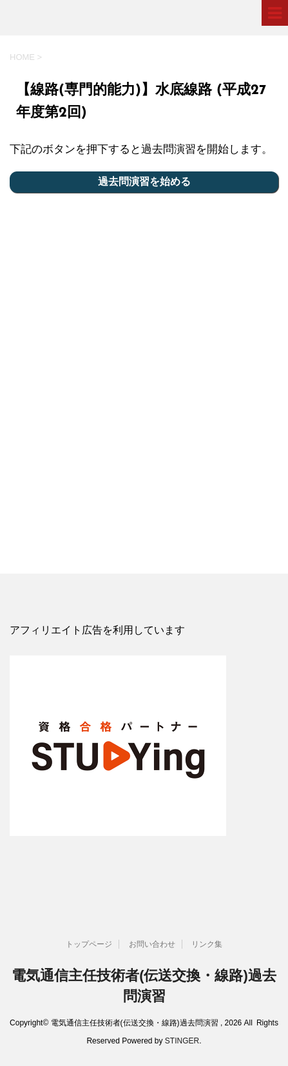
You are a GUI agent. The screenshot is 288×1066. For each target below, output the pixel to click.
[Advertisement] (144, 379)
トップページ (89, 944)
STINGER (182, 1040)
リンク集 (206, 944)
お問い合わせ (152, 944)
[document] (144, 630)
